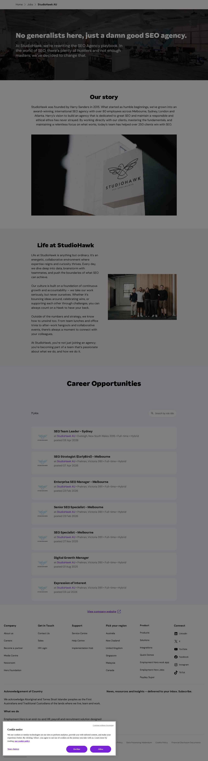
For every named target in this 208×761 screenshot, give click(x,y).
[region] (59, 738)
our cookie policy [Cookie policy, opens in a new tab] (22, 741)
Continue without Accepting (103, 725)
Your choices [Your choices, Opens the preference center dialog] (13, 749)
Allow (100, 749)
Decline (76, 749)
